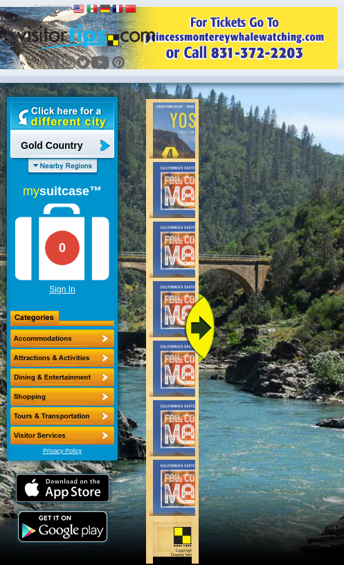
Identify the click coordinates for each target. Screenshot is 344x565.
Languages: (53, 7)
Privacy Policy (62, 450)
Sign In (62, 289)
